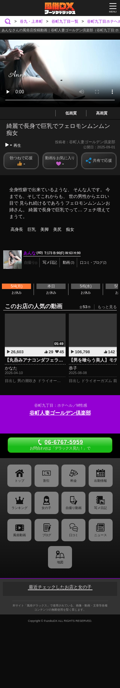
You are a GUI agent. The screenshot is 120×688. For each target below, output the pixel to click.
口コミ (73, 535)
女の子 (46, 508)
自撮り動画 (74, 508)
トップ (19, 480)
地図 (60, 562)
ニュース (100, 535)
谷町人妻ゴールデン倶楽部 (60, 413)
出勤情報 (100, 480)
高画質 (102, 113)
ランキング (20, 508)
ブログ (46, 535)
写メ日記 (100, 508)
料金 (73, 480)
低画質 (71, 113)
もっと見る (107, 307)
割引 (46, 480)
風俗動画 (19, 535)
